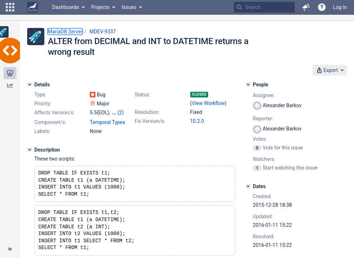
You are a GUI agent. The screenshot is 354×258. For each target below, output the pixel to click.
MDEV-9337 (102, 31)
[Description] (29, 149)
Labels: (42, 131)
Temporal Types (107, 122)
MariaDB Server (65, 31)
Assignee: (264, 95)
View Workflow (208, 103)
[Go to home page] (32, 7)
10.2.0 (197, 121)
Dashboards (65, 7)
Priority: (42, 103)
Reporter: (263, 118)
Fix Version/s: (150, 121)
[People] (248, 84)
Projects (100, 7)
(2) (120, 112)
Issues (129, 7)
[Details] (29, 84)
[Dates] (248, 186)
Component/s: (50, 122)
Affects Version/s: (54, 112)
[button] (10, 7)
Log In (340, 7)
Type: (40, 94)
